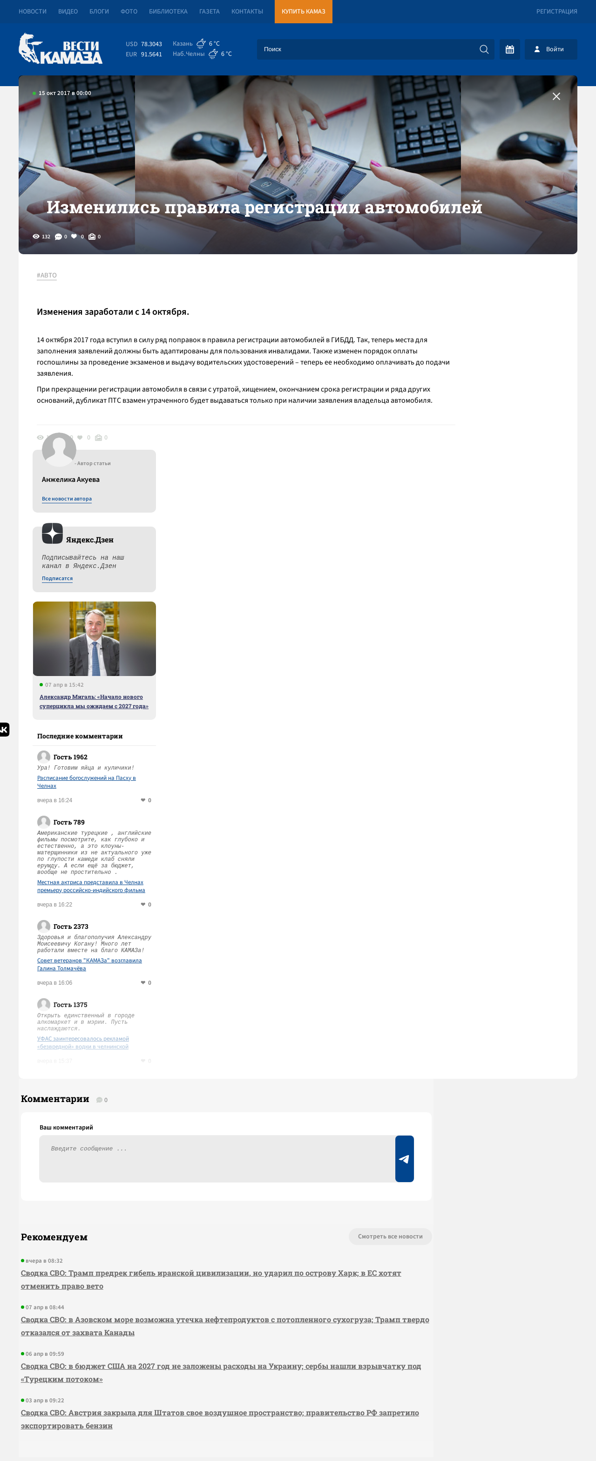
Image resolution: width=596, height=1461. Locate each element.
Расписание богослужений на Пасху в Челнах (494, 600)
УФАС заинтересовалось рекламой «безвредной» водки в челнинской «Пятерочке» (490, 861)
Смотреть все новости (326, 1064)
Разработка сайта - (541, 1435)
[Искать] (484, 49)
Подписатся (464, 396)
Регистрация (556, 11)
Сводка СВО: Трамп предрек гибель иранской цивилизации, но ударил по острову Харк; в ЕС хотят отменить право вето (191, 1107)
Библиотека (168, 11)
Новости (33, 11)
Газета (209, 11)
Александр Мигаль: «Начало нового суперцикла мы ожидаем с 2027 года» (501, 519)
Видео (68, 11)
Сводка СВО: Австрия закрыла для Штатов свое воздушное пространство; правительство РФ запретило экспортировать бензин (190, 1246)
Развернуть (298, 1399)
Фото (129, 11)
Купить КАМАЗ (303, 11)
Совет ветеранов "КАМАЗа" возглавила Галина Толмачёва (497, 783)
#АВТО (52, 306)
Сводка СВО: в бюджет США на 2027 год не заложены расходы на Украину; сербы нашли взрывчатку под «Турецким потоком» (186, 1200)
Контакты (247, 11)
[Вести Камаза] (60, 49)
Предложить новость (485, 1095)
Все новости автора (474, 317)
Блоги (99, 11)
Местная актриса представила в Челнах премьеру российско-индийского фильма (499, 704)
